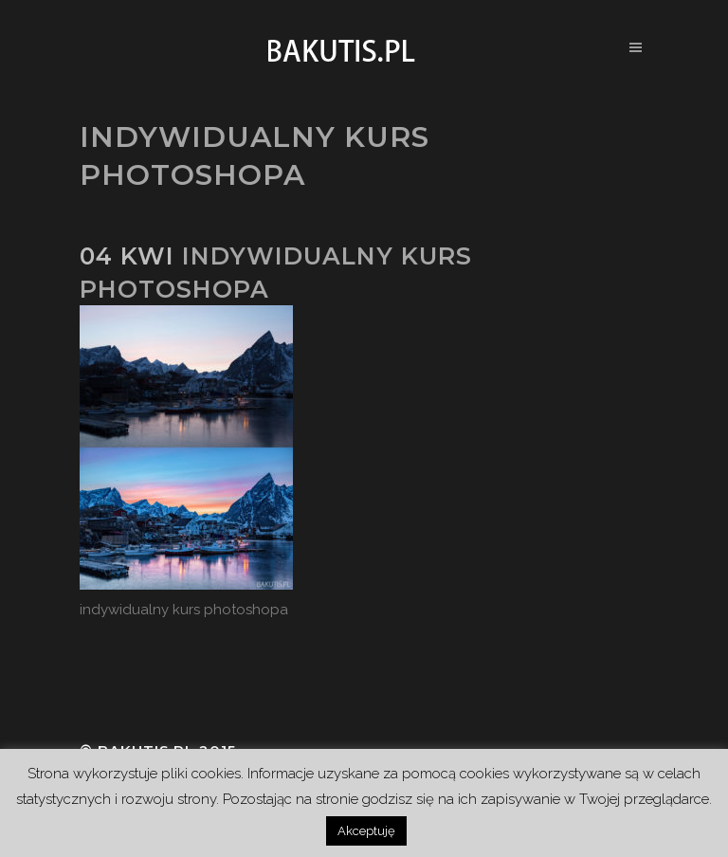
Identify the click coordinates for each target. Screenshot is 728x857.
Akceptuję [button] (366, 831)
